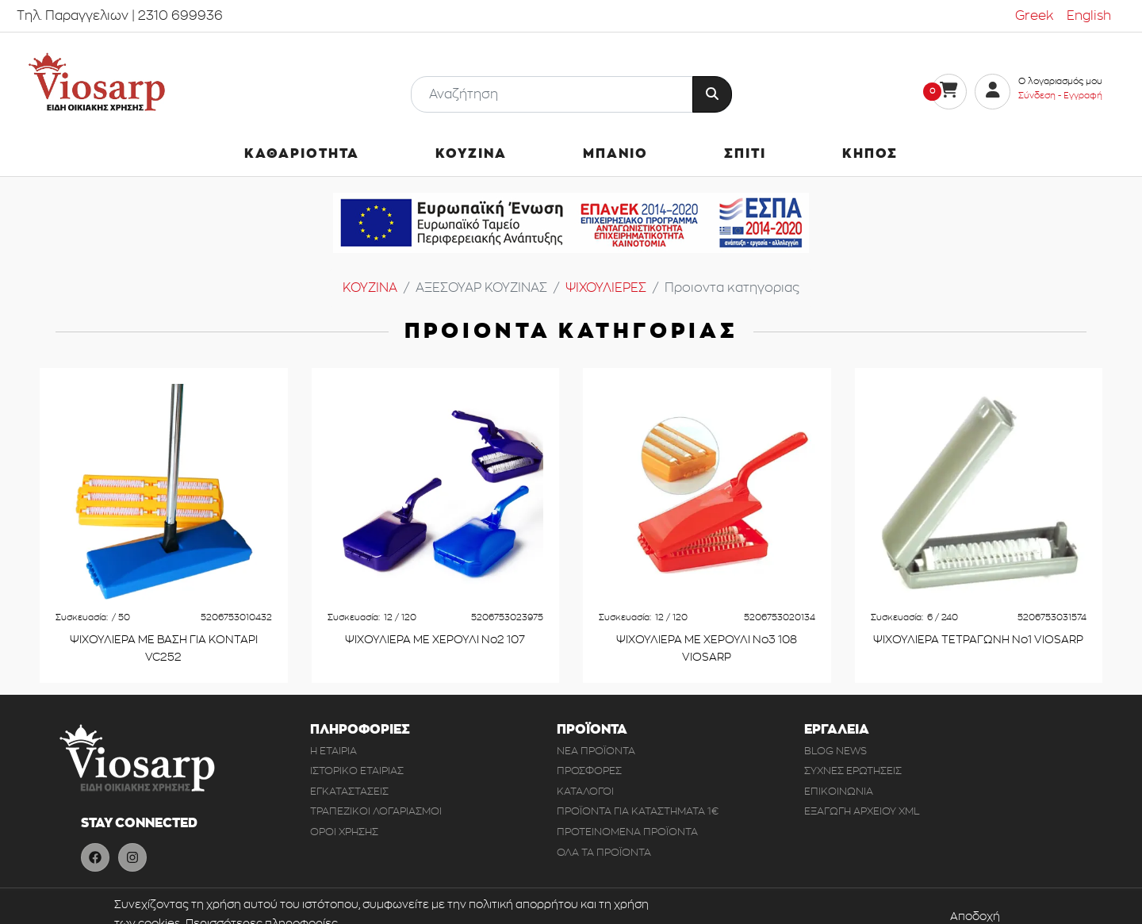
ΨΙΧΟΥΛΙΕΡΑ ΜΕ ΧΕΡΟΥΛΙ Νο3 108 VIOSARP (706, 648)
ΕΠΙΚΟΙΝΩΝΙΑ (838, 791)
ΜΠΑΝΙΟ (615, 154)
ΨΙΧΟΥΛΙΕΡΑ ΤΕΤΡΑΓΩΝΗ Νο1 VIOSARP (978, 640)
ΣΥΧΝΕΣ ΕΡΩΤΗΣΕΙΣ (853, 770)
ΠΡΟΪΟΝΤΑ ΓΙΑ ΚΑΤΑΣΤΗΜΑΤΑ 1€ (638, 811)
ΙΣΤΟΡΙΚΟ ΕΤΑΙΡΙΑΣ (357, 770)
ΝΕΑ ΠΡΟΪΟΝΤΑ (596, 751)
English (1089, 16)
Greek (1034, 16)
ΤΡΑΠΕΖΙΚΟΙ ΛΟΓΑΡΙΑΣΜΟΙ (376, 811)
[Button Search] (712, 94)
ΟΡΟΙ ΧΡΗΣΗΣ (344, 831)
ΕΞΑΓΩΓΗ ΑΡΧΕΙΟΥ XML (862, 811)
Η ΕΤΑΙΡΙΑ (333, 751)
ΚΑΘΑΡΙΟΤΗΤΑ (301, 154)
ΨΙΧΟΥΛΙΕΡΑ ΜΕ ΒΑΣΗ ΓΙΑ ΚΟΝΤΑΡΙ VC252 (164, 648)
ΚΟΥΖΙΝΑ (471, 154)
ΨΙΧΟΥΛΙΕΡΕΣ (605, 288)
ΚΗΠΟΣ (870, 154)
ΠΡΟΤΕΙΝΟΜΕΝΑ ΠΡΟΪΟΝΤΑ (627, 831)
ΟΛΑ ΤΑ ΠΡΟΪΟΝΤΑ (604, 852)
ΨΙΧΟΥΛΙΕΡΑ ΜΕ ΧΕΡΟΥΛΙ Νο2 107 (435, 640)
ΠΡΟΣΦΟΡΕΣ (589, 770)
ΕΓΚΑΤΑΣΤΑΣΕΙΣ (349, 791)
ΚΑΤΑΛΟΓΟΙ (585, 791)
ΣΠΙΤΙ (745, 154)
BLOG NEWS (835, 751)
